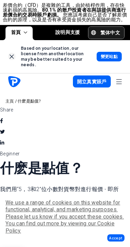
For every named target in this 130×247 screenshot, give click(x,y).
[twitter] (2, 131)
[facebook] (1, 120)
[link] (11, 56)
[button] (115, 238)
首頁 (19, 32)
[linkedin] (2, 142)
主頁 (10, 101)
